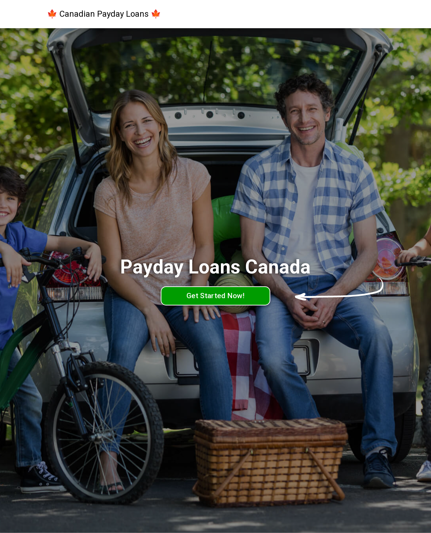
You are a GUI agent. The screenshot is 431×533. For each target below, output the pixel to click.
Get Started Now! (215, 296)
